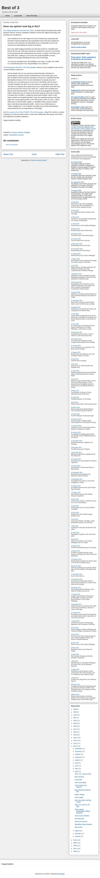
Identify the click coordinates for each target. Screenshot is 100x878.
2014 (75, 737)
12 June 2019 (75, 210)
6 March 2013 (75, 694)
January (78, 836)
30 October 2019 (76, 162)
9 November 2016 (76, 282)
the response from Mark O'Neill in (25, 112)
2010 (75, 840)
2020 (75, 720)
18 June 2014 (75, 512)
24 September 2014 (76, 472)
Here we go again (80, 782)
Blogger (61, 874)
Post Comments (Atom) (39, 160)
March (77, 831)
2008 (75, 845)
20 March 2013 (75, 684)
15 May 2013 (75, 654)
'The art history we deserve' (81, 786)
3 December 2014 (76, 447)
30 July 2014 (75, 499)
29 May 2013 (75, 648)
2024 (75, 709)
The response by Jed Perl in (19, 67)
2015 (75, 735)
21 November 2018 (76, 249)
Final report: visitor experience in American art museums (83, 58)
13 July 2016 (75, 314)
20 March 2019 (75, 229)
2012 (75, 743)
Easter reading (79, 794)
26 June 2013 (75, 643)
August (77, 760)
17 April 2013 (75, 669)
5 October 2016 (75, 292)
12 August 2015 (75, 352)
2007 (75, 848)
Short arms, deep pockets (83, 774)
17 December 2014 (76, 441)
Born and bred (79, 777)
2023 (75, 712)
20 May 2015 (75, 390)
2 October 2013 (75, 594)
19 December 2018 (76, 244)
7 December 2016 (76, 274)
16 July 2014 (75, 506)
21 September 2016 (76, 300)
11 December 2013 (76, 574)
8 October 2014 (75, 466)
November (78, 751)
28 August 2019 (76, 190)
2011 (75, 746)
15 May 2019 (75, 217)
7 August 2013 (75, 621)
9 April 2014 (74, 539)
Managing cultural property (83, 824)
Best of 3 (10, 7)
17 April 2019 (75, 224)
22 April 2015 (75, 397)
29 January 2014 (76, 566)
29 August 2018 (75, 254)
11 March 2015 (75, 414)
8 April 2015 (74, 402)
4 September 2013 (76, 604)
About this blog (31, 15)
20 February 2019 (76, 234)
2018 (75, 726)
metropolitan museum (16, 135)
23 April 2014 (75, 532)
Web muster (78, 827)
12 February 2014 (76, 559)
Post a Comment (12, 145)
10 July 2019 (75, 202)
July (76, 763)
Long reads (18, 15)
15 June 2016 (75, 324)
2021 (75, 718)
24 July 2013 (75, 627)
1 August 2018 (75, 259)
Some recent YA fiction (82, 816)
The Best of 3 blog (77, 125)
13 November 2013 (76, 579)
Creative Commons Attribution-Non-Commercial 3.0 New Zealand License (83, 128)
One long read (79, 818)
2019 (75, 723)
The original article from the (18, 30)
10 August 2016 (75, 307)
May (76, 768)
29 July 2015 (75, 359)
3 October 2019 (76, 174)
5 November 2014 (76, 452)
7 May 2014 (74, 526)
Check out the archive (78, 47)
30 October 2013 (76, 587)
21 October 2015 (76, 345)
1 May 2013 (74, 661)
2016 (75, 732)
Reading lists (75, 90)
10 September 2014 (76, 479)
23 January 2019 (76, 239)
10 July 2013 (75, 634)
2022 (75, 715)
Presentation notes (77, 107)
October (78, 754)
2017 (75, 729)
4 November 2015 (76, 339)
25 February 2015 (76, 419)
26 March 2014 (75, 546)
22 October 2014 (76, 459)
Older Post (60, 154)
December (78, 748)
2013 (75, 740)
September (78, 757)
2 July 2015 (74, 364)
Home (8, 15)
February (78, 833)
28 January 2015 (76, 432)
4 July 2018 (74, 265)
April (76, 771)
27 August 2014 (75, 486)
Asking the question (81, 821)
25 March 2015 (75, 407)
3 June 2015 (74, 379)
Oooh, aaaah (79, 797)
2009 (75, 843)
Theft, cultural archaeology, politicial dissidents (82, 811)
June (77, 766)
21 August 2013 (75, 612)
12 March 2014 (75, 551)
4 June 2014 (74, 519)
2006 (75, 851)
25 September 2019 (77, 182)
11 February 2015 (76, 426)
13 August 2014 (75, 492)
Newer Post (8, 154)
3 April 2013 (74, 678)
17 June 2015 (75, 370)
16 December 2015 (76, 332)
